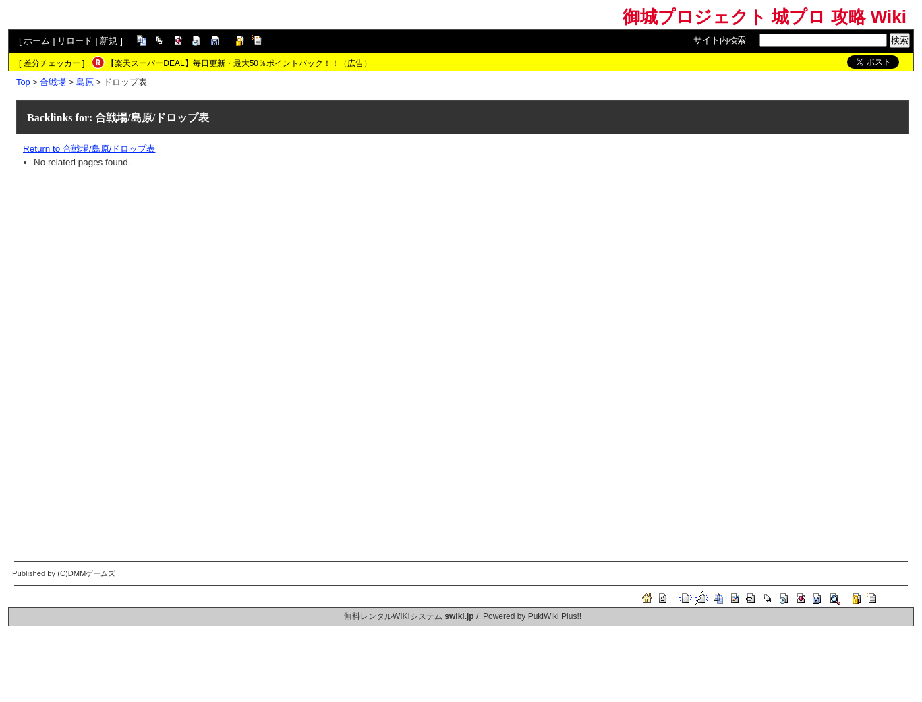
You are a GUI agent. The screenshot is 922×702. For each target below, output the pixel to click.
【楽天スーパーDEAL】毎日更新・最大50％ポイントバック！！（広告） (239, 63)
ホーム (37, 41)
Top (23, 82)
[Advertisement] (427, 271)
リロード (74, 41)
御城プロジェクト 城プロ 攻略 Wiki (764, 17)
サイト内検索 (719, 40)
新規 (108, 41)
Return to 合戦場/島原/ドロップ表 (89, 149)
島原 (85, 82)
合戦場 (53, 82)
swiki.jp (458, 616)
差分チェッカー (52, 63)
